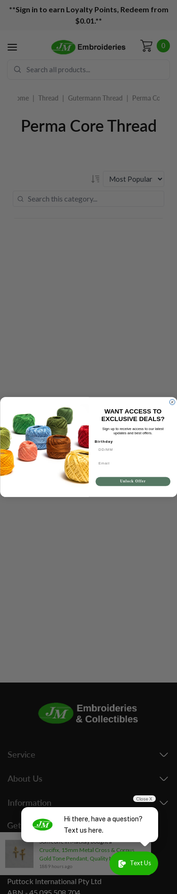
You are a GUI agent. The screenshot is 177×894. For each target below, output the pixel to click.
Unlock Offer (133, 481)
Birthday (103, 441)
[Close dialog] (172, 402)
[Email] (132, 463)
